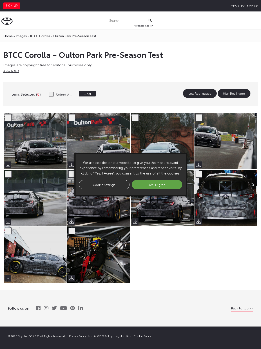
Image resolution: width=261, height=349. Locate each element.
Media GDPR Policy (100, 336)
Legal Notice (123, 336)
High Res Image (234, 94)
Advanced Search (143, 25)
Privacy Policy (77, 336)
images (21, 36)
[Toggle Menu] (255, 20)
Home (8, 36)
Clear (87, 94)
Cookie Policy (142, 336)
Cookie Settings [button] (104, 184)
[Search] (130, 20)
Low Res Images (200, 94)
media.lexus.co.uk (244, 6)
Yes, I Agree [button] (157, 184)
